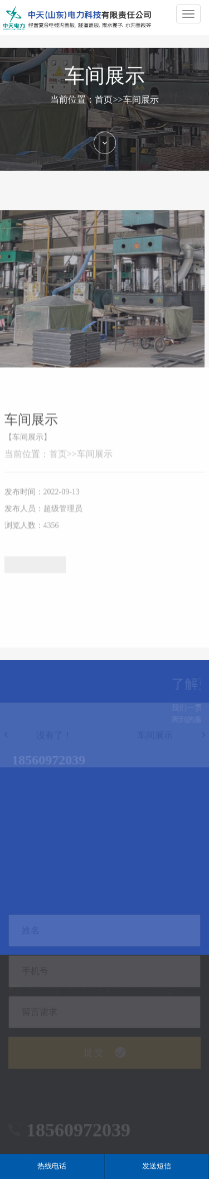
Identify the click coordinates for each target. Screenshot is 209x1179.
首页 (104, 107)
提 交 (105, 1070)
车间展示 (141, 107)
